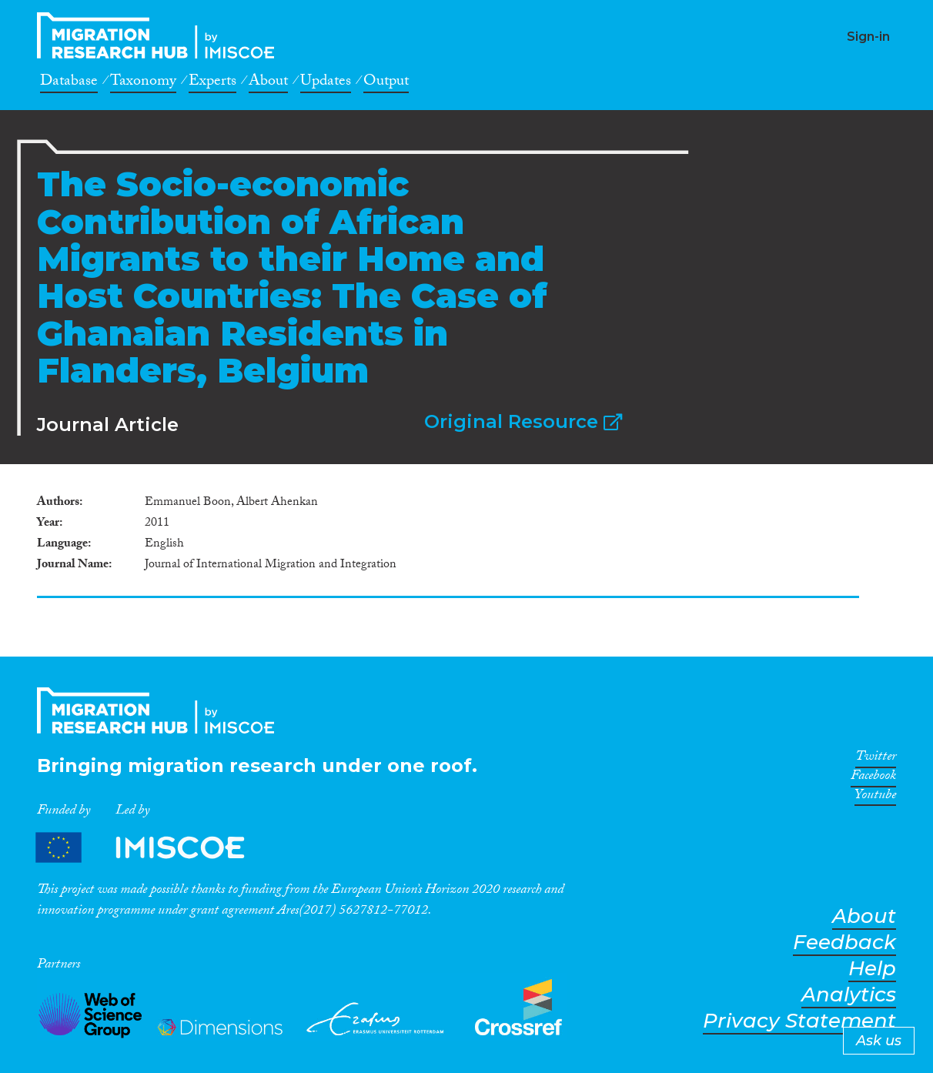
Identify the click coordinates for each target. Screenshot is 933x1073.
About (268, 83)
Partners (153, 847)
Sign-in (868, 36)
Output (386, 83)
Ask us (878, 1040)
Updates (325, 83)
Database (69, 83)
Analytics (848, 995)
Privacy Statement (799, 1021)
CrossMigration (160, 35)
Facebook (873, 778)
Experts (212, 83)
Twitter (875, 759)
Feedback (844, 942)
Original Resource (523, 421)
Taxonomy (143, 83)
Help (872, 969)
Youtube (875, 797)
